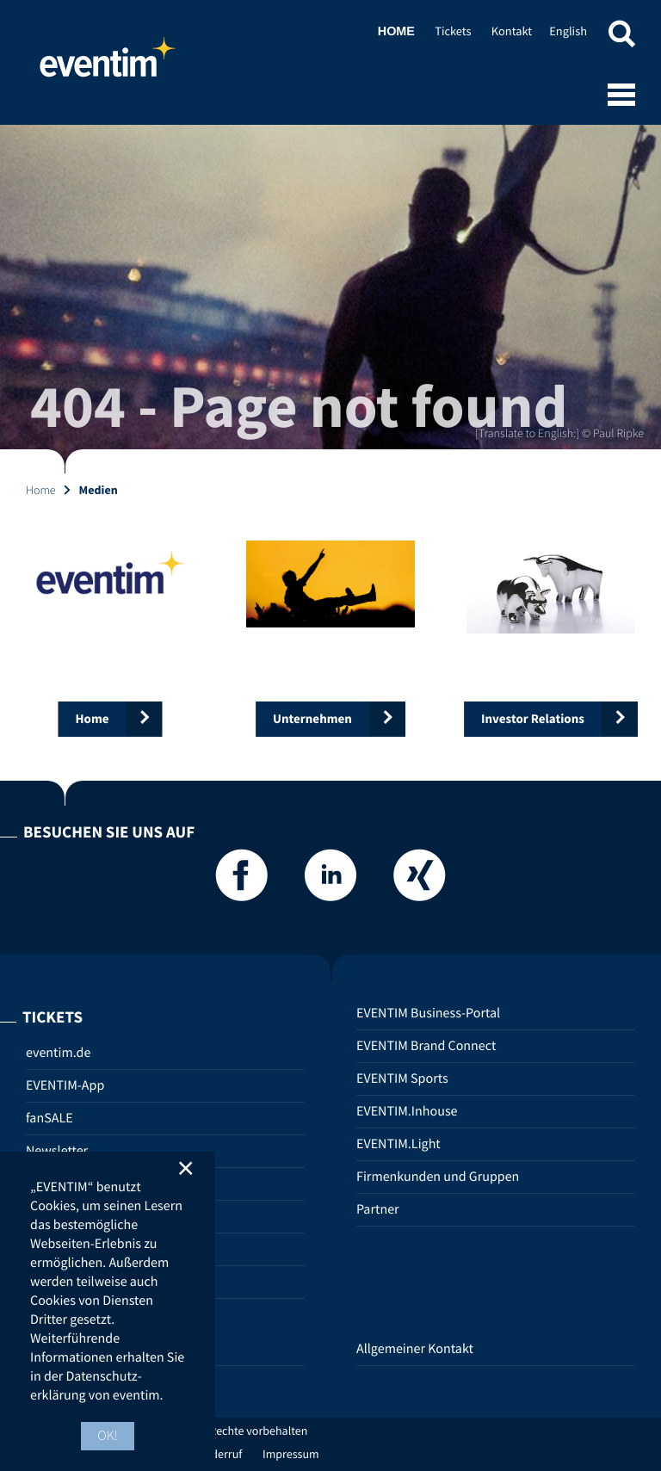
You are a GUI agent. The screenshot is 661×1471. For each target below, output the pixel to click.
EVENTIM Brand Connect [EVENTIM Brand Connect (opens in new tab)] (426, 1045)
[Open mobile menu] (621, 96)
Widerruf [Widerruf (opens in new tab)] (221, 1454)
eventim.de (58, 1052)
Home (107, 64)
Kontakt (511, 31)
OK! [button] (107, 1435)
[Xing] (419, 880)
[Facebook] (242, 880)
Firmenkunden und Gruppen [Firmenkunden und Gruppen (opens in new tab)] (437, 1176)
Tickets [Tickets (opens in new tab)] (453, 31)
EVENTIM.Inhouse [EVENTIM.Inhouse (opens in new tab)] (407, 1111)
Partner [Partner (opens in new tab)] (377, 1209)
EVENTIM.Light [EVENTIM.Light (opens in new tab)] (398, 1144)
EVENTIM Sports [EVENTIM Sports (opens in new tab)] (402, 1078)
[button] (621, 37)
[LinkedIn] (330, 880)
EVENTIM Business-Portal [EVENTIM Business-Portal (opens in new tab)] (428, 1013)
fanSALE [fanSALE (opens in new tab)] (49, 1118)
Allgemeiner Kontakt (414, 1348)
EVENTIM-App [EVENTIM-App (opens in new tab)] (65, 1085)
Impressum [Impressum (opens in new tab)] (291, 1454)
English (568, 31)
